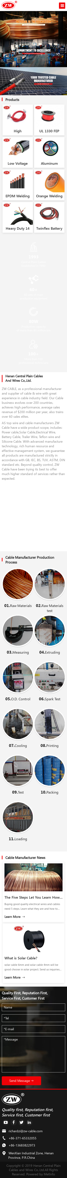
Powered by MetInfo (40, 1174)
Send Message (21, 1080)
